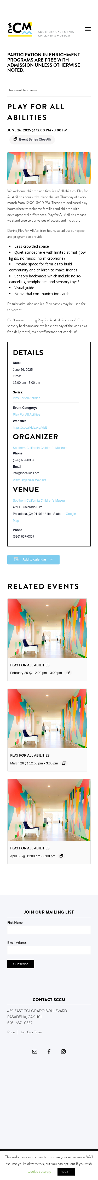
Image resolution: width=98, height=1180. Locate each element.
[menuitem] (88, 29)
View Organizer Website (29, 480)
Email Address (16, 942)
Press (11, 1032)
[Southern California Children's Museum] (40, 29)
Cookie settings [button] (39, 1171)
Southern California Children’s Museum (40, 500)
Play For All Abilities (26, 398)
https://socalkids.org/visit (30, 427)
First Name (14, 922)
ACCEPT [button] (66, 1172)
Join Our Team (31, 1032)
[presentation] (47, 628)
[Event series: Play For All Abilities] (68, 672)
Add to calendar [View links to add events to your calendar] (34, 559)
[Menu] (88, 29)
